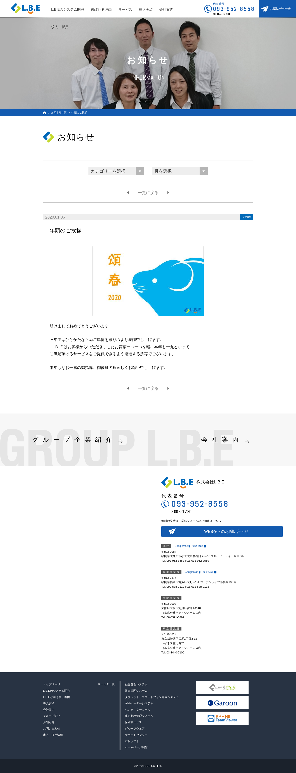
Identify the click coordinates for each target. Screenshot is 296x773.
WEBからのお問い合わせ (226, 531)
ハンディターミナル (137, 709)
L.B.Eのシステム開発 (67, 9)
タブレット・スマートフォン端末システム (152, 697)
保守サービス (133, 722)
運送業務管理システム (139, 715)
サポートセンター (136, 735)
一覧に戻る (148, 192)
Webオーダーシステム (139, 703)
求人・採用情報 (53, 735)
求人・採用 (60, 27)
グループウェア (135, 728)
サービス (125, 9)
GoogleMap (181, 545)
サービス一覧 (106, 684)
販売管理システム (136, 690)
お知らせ (48, 722)
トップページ (51, 684)
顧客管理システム (136, 684)
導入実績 (146, 9)
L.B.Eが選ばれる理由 (56, 697)
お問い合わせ (280, 8)
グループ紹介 (51, 715)
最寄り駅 (197, 545)
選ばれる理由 (101, 9)
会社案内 (166, 9)
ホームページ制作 (136, 747)
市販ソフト (132, 741)
